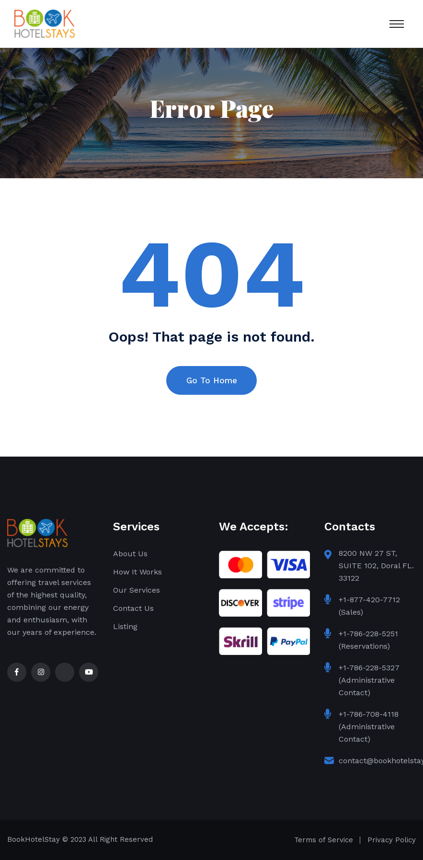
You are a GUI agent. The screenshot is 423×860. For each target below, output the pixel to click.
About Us (130, 553)
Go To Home (211, 380)
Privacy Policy (391, 840)
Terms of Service (323, 840)
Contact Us (133, 608)
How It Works (137, 571)
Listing (125, 626)
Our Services (136, 590)
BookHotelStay (33, 839)
